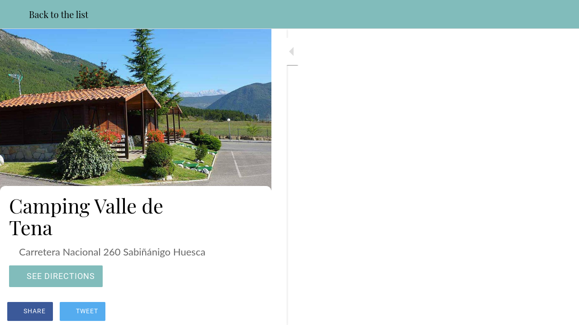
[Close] (14, 14)
